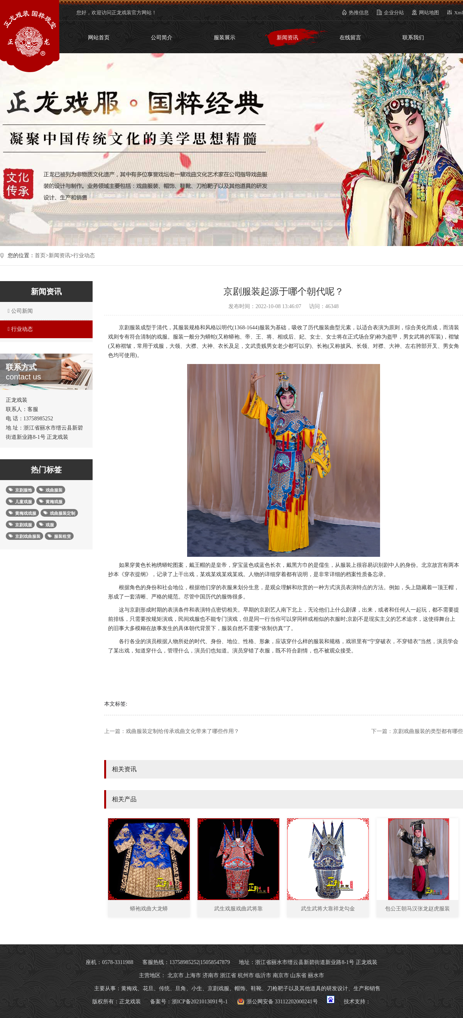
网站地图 (429, 12)
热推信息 (359, 12)
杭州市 (246, 975)
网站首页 (99, 37)
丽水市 (316, 975)
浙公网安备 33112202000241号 (282, 1002)
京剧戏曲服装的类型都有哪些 (428, 731)
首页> (42, 255)
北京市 (175, 975)
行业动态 (84, 255)
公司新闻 (19, 311)
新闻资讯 (287, 37)
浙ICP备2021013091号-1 (200, 1002)
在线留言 (350, 37)
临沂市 (263, 975)
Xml (458, 12)
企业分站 (394, 12)
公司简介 (161, 37)
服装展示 (224, 37)
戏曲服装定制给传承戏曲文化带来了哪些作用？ (182, 731)
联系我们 (413, 37)
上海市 (193, 975)
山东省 (298, 975)
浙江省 (228, 975)
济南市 (211, 975)
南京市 (281, 975)
